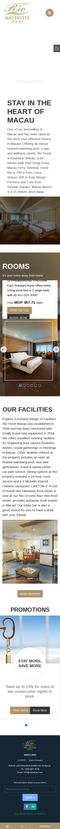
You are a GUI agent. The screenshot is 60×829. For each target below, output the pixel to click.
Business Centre (30, 551)
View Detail (19, 310)
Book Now (18, 317)
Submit (30, 797)
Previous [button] (3, 349)
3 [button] (28, 385)
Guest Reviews (36, 760)
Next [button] (56, 349)
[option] (30, 331)
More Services (30, 593)
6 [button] (39, 385)
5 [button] (36, 385)
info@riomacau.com (33, 772)
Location (21, 760)
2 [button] (24, 385)
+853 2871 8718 (32, 769)
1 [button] (20, 385)
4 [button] (32, 385)
